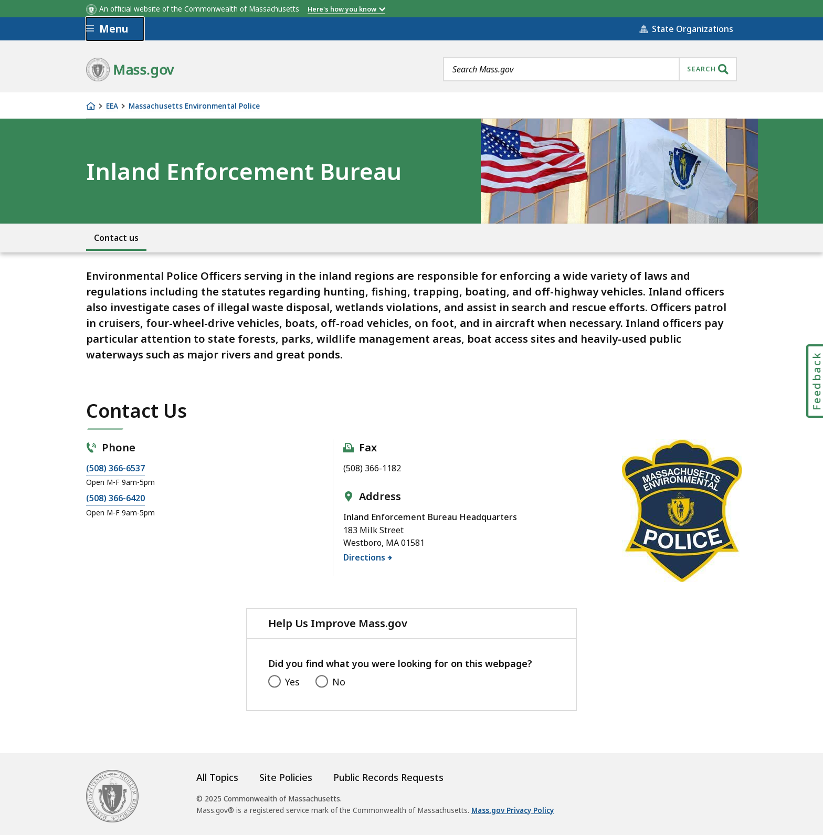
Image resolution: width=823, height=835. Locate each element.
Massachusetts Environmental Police (194, 106)
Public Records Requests (388, 777)
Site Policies (285, 777)
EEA (112, 106)
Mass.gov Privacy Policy (512, 810)
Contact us (116, 238)
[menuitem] (116, 237)
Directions (364, 557)
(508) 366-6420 (115, 498)
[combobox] (590, 69)
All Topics (217, 777)
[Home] (91, 106)
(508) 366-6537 (115, 468)
